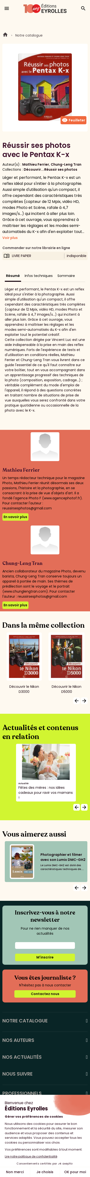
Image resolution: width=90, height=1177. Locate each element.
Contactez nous (45, 993)
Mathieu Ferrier (35, 164)
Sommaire (66, 275)
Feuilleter (73, 120)
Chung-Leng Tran (66, 164)
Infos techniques (39, 275)
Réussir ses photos (60, 169)
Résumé (13, 275)
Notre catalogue (29, 35)
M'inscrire (45, 957)
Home (5, 35)
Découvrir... (34, 169)
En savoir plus (15, 516)
